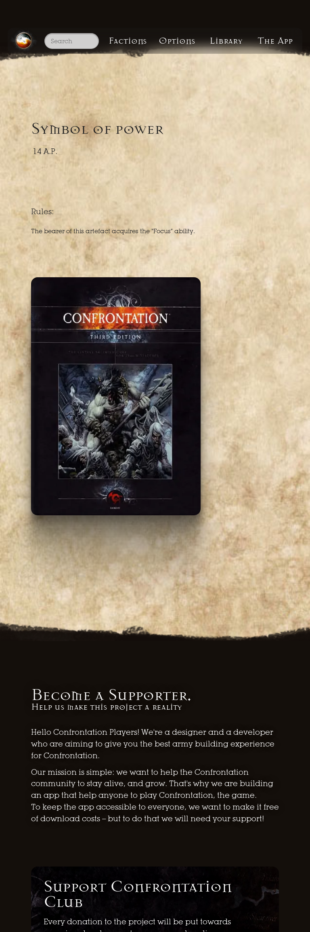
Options (177, 41)
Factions (128, 41)
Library (226, 41)
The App (275, 41)
